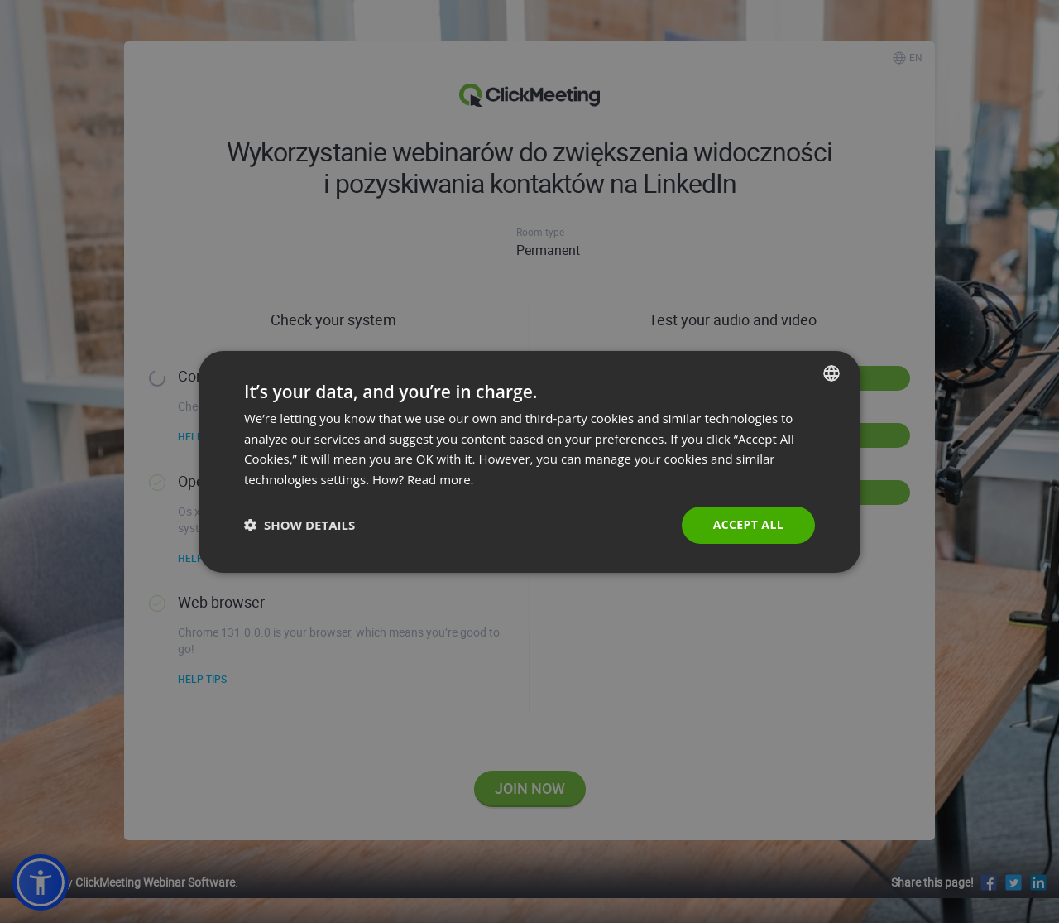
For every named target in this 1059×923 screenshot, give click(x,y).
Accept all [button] (748, 524)
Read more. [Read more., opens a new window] (440, 479)
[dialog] (529, 461)
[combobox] (831, 372)
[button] (299, 524)
